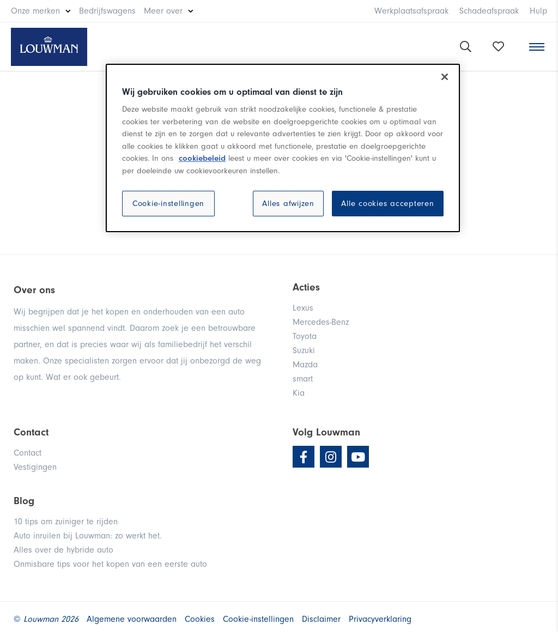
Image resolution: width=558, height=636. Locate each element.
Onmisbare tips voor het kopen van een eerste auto (110, 564)
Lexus (303, 308)
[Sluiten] (445, 77)
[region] (283, 148)
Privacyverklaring (380, 619)
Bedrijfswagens (107, 11)
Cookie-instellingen (168, 203)
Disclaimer (321, 619)
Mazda (305, 365)
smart (303, 379)
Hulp (538, 11)
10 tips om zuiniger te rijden (66, 521)
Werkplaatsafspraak (411, 11)
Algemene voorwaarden (132, 619)
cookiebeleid (202, 158)
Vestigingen (35, 467)
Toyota (305, 336)
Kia (299, 393)
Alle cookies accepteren (387, 203)
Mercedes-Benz (321, 322)
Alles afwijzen (288, 203)
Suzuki (304, 350)
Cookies (200, 619)
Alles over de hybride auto (63, 550)
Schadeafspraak (489, 11)
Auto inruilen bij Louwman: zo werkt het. (88, 536)
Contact (27, 453)
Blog (24, 501)
